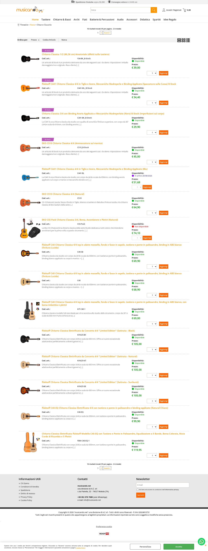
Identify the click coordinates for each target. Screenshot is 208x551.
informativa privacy (172, 490)
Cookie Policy (80, 548)
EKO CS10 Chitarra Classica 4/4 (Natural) (63, 193)
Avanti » (107, 33)
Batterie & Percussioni (102, 19)
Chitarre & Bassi (62, 19)
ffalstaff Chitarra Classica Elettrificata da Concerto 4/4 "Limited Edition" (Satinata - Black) (88, 330)
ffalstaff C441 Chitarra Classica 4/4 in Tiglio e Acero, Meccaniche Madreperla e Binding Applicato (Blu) (94, 168)
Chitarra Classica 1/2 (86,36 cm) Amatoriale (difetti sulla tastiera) (75, 54)
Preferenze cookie (104, 526)
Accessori (132, 19)
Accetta (178, 546)
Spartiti (157, 19)
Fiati (84, 19)
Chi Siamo (25, 483)
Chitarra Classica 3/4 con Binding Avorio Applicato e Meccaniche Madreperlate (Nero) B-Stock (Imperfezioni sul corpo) (103, 113)
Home (35, 19)
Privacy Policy (26, 497)
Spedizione (25, 490)
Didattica (145, 19)
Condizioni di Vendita (30, 486)
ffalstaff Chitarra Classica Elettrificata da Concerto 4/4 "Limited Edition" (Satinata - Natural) (89, 356)
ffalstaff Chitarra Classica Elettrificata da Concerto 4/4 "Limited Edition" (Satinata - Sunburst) (90, 382)
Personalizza (145, 546)
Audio (120, 19)
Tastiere (45, 19)
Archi (76, 19)
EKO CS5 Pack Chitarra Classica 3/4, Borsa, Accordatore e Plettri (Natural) (80, 219)
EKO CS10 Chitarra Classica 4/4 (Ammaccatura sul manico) (72, 143)
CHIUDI (206, 545)
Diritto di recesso (28, 493)
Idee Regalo (170, 19)
